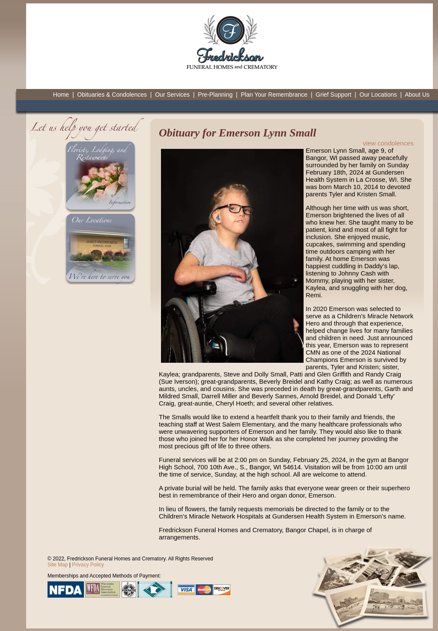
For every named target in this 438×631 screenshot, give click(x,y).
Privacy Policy (88, 565)
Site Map (58, 565)
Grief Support (333, 94)
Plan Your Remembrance (274, 94)
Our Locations (378, 94)
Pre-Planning (215, 94)
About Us (417, 94)
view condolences (388, 143)
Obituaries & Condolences (112, 94)
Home (61, 94)
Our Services (172, 94)
